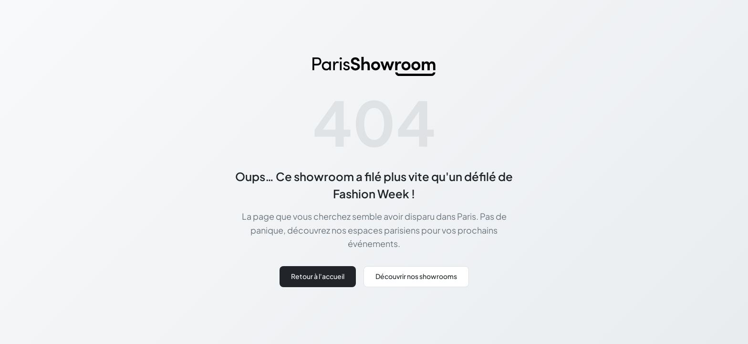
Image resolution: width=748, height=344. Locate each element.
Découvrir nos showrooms (416, 276)
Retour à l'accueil (317, 276)
